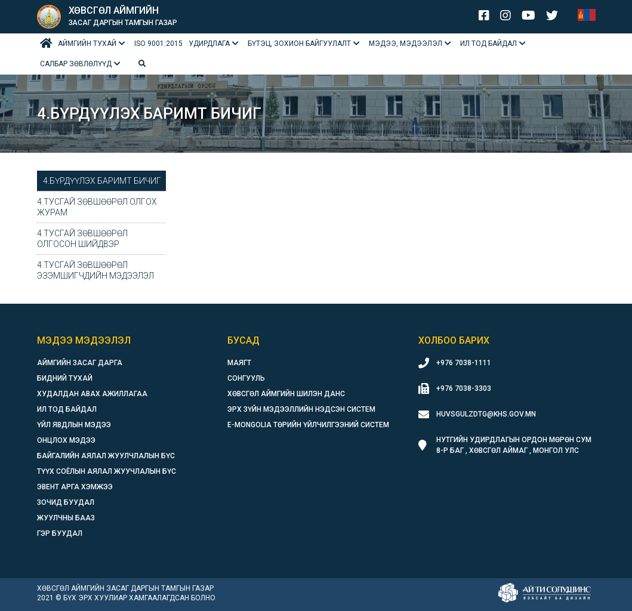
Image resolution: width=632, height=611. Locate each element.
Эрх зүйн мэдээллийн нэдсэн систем (301, 409)
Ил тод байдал (488, 43)
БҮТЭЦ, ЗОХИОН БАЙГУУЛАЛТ (299, 43)
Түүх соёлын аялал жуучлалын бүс (106, 471)
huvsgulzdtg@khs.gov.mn (486, 414)
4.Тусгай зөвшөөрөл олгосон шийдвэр (82, 239)
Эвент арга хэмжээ (75, 487)
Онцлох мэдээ (66, 440)
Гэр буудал (59, 533)
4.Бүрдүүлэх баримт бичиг (102, 181)
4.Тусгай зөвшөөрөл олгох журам (97, 207)
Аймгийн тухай (87, 43)
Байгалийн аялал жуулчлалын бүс (106, 456)
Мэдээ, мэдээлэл (405, 43)
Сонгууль (246, 378)
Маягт (239, 363)
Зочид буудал (65, 502)
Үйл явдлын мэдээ (74, 425)
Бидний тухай (65, 378)
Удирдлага (209, 43)
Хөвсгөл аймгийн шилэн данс (286, 394)
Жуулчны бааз (66, 518)
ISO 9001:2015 (158, 43)
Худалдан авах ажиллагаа (92, 394)
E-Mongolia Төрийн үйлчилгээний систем (308, 425)
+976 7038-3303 (463, 388)
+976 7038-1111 (463, 363)
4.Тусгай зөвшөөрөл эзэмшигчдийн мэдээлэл (95, 270)
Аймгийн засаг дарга (79, 363)
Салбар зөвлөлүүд (76, 64)
